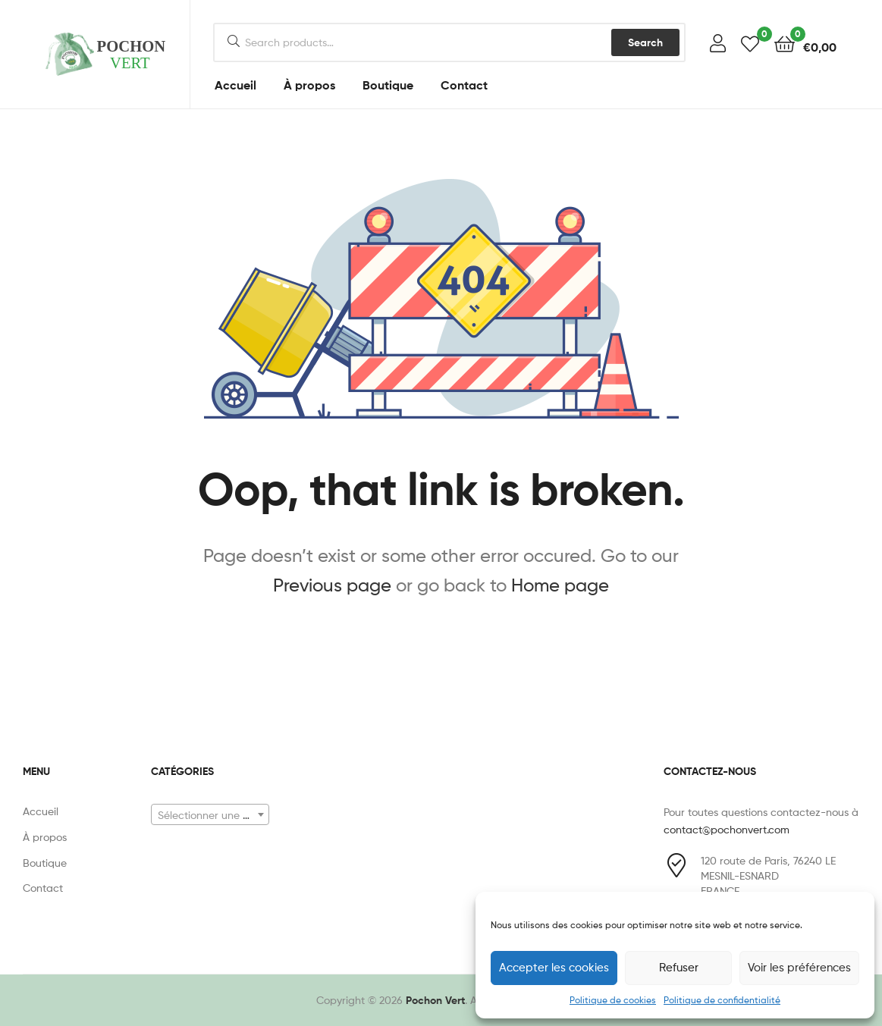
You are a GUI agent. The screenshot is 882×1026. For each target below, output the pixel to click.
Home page (560, 585)
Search (645, 42)
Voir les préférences (799, 967)
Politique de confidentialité (722, 1000)
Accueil (235, 85)
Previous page (332, 585)
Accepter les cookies (554, 967)
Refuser (678, 967)
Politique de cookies (613, 1000)
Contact (464, 85)
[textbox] (210, 815)
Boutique (388, 85)
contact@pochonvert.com (726, 829)
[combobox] (210, 814)
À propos (309, 85)
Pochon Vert (435, 1000)
